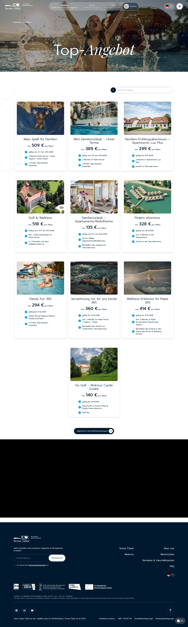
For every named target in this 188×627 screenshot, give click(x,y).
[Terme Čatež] (19, 6)
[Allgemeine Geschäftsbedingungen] (94, 431)
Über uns (169, 548)
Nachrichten (167, 554)
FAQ (172, 566)
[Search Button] (113, 90)
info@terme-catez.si (107, 618)
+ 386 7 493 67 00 (124, 618)
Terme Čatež (126, 548)
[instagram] (24, 610)
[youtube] (32, 610)
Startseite (17, 22)
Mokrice (129, 554)
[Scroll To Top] (170, 610)
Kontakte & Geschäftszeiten (158, 560)
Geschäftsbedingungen (143, 618)
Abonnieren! (56, 558)
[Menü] (180, 6)
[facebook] (16, 610)
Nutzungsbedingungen (37, 565)
